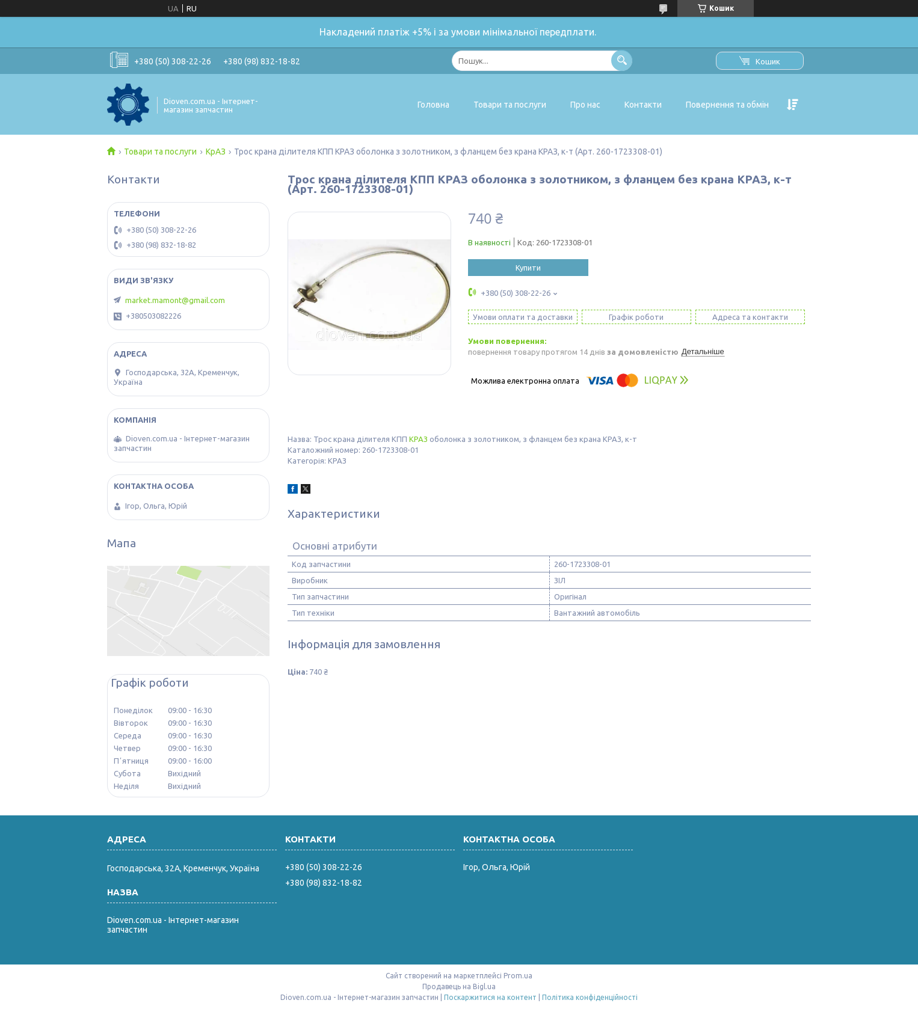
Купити (528, 267)
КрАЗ (216, 151)
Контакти (643, 104)
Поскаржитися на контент (490, 997)
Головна (433, 104)
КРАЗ (418, 439)
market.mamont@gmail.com (175, 300)
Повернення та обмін (727, 104)
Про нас (585, 104)
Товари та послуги (509, 104)
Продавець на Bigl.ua (459, 986)
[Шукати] (621, 60)
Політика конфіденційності (590, 997)
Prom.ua (518, 976)
